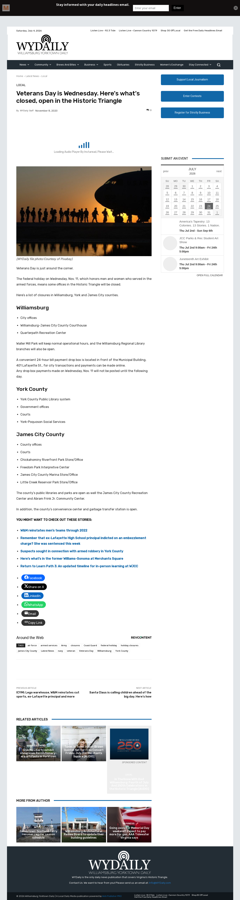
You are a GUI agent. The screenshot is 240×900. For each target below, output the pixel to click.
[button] (218, 64)
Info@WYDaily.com (160, 882)
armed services (49, 645)
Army (64, 645)
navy (60, 650)
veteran (71, 650)
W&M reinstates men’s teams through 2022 (53, 530)
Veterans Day (86, 650)
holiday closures (129, 645)
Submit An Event (174, 158)
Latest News (32, 76)
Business (128, 823)
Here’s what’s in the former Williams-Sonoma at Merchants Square (71, 558)
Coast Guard (90, 645)
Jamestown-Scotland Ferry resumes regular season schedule (38, 835)
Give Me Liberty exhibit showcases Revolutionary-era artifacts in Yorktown (38, 753)
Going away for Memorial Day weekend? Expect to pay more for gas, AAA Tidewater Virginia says (129, 832)
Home (19, 76)
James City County (27, 650)
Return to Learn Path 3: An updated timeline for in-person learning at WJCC (79, 566)
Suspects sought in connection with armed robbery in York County (71, 551)
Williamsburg (104, 650)
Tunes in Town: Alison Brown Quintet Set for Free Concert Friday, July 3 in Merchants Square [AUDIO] (84, 751)
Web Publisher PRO (112, 896)
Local (44, 76)
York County (121, 650)
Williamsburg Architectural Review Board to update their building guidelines (84, 835)
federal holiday (109, 645)
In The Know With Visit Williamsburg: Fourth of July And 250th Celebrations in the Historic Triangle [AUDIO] (129, 784)
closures (75, 645)
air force (32, 645)
